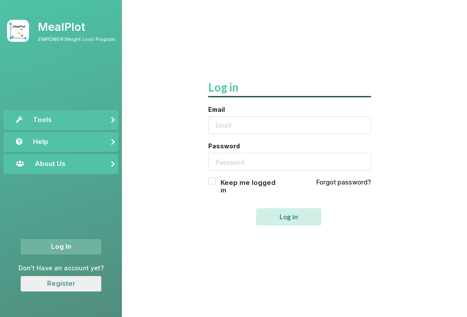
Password (224, 146)
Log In (61, 246)
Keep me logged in (248, 186)
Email (216, 109)
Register (61, 283)
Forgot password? (343, 182)
